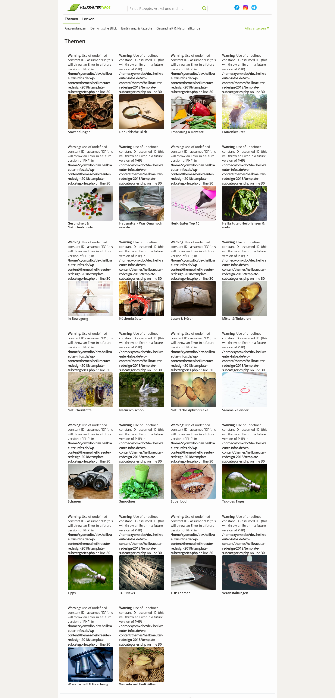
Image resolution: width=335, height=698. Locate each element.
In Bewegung (78, 318)
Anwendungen (75, 28)
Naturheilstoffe (80, 410)
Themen (71, 19)
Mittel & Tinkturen (236, 318)
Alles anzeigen (257, 28)
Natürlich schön (131, 410)
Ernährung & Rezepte (136, 28)
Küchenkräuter (131, 318)
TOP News (127, 593)
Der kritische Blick (103, 28)
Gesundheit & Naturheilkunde (178, 28)
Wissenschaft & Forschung (88, 684)
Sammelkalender (235, 410)
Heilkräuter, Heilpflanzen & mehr (243, 225)
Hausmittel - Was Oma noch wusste (140, 225)
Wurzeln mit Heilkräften (137, 684)
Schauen (74, 501)
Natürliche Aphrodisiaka (189, 410)
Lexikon (88, 19)
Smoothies (127, 501)
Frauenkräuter (233, 132)
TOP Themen (181, 593)
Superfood (179, 501)
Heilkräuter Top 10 (185, 223)
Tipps (72, 593)
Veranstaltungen (235, 593)
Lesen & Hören (182, 318)
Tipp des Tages (233, 501)
